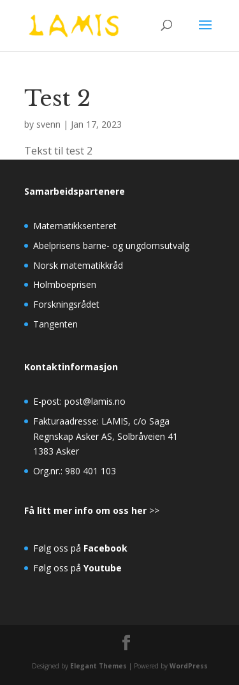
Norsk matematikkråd (78, 265)
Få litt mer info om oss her (85, 510)
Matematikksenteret (75, 226)
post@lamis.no (95, 401)
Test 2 (57, 98)
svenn (48, 124)
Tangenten (55, 324)
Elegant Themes (98, 665)
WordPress (189, 665)
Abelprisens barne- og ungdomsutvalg (111, 245)
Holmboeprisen (64, 284)
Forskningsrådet (66, 304)
